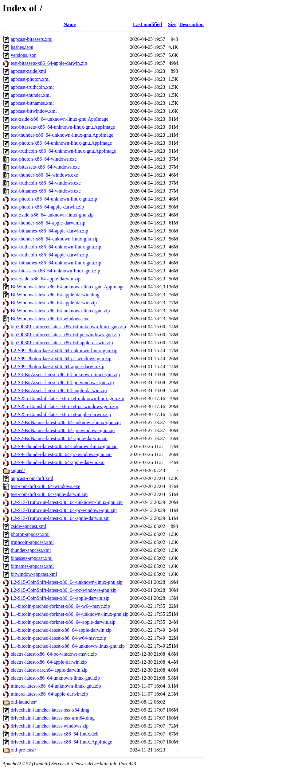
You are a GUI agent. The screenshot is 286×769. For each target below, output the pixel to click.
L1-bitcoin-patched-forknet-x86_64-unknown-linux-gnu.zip (69, 614)
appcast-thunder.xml (31, 95)
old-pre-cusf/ (23, 749)
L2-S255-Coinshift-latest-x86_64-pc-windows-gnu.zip (64, 406)
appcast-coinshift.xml (32, 478)
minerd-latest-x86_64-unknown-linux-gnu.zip (56, 686)
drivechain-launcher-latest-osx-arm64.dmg (53, 717)
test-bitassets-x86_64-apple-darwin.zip (49, 63)
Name (70, 24)
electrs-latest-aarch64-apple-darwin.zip (49, 670)
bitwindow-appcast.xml (34, 574)
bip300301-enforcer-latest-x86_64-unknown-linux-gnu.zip (68, 326)
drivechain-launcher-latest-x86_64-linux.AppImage (61, 741)
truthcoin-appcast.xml (32, 542)
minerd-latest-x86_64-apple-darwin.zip (49, 694)
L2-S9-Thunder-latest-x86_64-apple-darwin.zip (57, 462)
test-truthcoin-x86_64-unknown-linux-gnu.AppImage (63, 151)
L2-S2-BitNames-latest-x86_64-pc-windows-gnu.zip (63, 430)
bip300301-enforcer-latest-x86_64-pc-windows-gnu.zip (65, 334)
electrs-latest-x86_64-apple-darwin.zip (49, 662)
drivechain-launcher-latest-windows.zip (49, 725)
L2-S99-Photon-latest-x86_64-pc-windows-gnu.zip (61, 358)
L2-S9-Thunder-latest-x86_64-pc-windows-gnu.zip (61, 454)
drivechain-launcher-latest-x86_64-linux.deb (54, 733)
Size (172, 24)
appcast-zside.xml (28, 71)
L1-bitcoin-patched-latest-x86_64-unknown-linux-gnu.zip (68, 646)
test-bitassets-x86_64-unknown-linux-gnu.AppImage (63, 127)
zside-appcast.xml (28, 526)
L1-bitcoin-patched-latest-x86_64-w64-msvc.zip (58, 638)
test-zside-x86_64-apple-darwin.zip (45, 278)
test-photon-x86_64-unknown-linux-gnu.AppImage (61, 143)
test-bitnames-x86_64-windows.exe (46, 190)
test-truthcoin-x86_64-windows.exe (46, 182)
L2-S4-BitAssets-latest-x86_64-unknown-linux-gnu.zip (65, 374)
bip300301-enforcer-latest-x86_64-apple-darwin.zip (62, 342)
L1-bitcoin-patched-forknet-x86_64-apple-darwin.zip (63, 622)
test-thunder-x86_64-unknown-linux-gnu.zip (54, 238)
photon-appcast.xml (30, 534)
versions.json (24, 55)
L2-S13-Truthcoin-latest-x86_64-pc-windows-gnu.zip (64, 510)
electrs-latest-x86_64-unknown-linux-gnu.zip (55, 678)
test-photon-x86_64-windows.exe (44, 159)
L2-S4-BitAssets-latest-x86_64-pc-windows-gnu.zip (62, 382)
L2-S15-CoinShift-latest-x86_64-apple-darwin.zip (60, 598)
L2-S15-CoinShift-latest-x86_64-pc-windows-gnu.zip (63, 590)
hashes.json (22, 47)
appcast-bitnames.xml (32, 103)
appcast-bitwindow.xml (34, 111)
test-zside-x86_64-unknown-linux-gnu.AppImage (59, 119)
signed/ (18, 470)
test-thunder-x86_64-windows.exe (44, 175)
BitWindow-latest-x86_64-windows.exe (50, 318)
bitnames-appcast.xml (32, 566)
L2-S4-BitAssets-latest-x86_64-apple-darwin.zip (59, 390)
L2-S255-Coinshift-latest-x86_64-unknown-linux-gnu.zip (67, 398)
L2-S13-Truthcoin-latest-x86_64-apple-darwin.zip (60, 518)
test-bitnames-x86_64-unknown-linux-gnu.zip (56, 262)
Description (191, 24)
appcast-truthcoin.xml (32, 87)
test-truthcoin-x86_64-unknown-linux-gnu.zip (56, 246)
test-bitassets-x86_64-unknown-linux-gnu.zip (55, 270)
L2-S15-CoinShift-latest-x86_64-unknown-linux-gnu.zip (67, 582)
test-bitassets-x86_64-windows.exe (45, 167)
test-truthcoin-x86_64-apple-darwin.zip (49, 254)
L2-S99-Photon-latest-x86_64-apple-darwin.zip (57, 366)
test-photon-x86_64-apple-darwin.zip (47, 206)
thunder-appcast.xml (31, 550)
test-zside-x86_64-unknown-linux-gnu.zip (52, 214)
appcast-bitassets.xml (32, 39)
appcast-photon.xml (30, 79)
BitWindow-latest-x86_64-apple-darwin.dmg (55, 294)
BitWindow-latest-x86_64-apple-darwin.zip (54, 302)
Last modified (147, 24)
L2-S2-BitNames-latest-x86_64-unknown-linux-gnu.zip (66, 422)
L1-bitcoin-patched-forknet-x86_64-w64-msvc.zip (60, 606)
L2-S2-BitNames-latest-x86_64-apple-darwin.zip (59, 438)
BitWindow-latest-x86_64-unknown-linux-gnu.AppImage (67, 286)
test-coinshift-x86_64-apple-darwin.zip (49, 494)
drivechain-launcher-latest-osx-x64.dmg (50, 709)
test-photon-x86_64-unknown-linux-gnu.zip (54, 198)
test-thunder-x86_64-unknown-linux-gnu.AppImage (62, 135)
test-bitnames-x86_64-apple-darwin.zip (49, 230)
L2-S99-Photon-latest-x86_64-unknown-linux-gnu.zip (64, 350)
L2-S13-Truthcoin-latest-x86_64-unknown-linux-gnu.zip (67, 502)
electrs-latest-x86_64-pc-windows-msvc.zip (54, 654)
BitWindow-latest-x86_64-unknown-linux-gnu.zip (60, 310)
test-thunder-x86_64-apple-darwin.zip (48, 222)
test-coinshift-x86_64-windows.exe (45, 486)
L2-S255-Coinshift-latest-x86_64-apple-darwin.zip (61, 414)
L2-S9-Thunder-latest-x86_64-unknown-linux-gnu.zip (64, 446)
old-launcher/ (24, 702)
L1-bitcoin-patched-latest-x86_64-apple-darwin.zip (61, 630)
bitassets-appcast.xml (32, 558)
